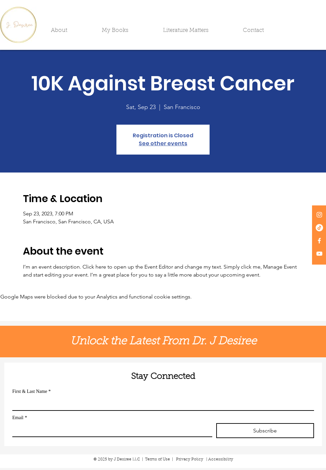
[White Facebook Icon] (319, 240)
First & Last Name (31, 391)
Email (19, 417)
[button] (71, 31)
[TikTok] (319, 227)
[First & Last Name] (161, 403)
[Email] (110, 429)
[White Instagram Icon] (319, 214)
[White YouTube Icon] (319, 253)
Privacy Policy (189, 459)
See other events (163, 143)
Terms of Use (157, 459)
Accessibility (220, 459)
